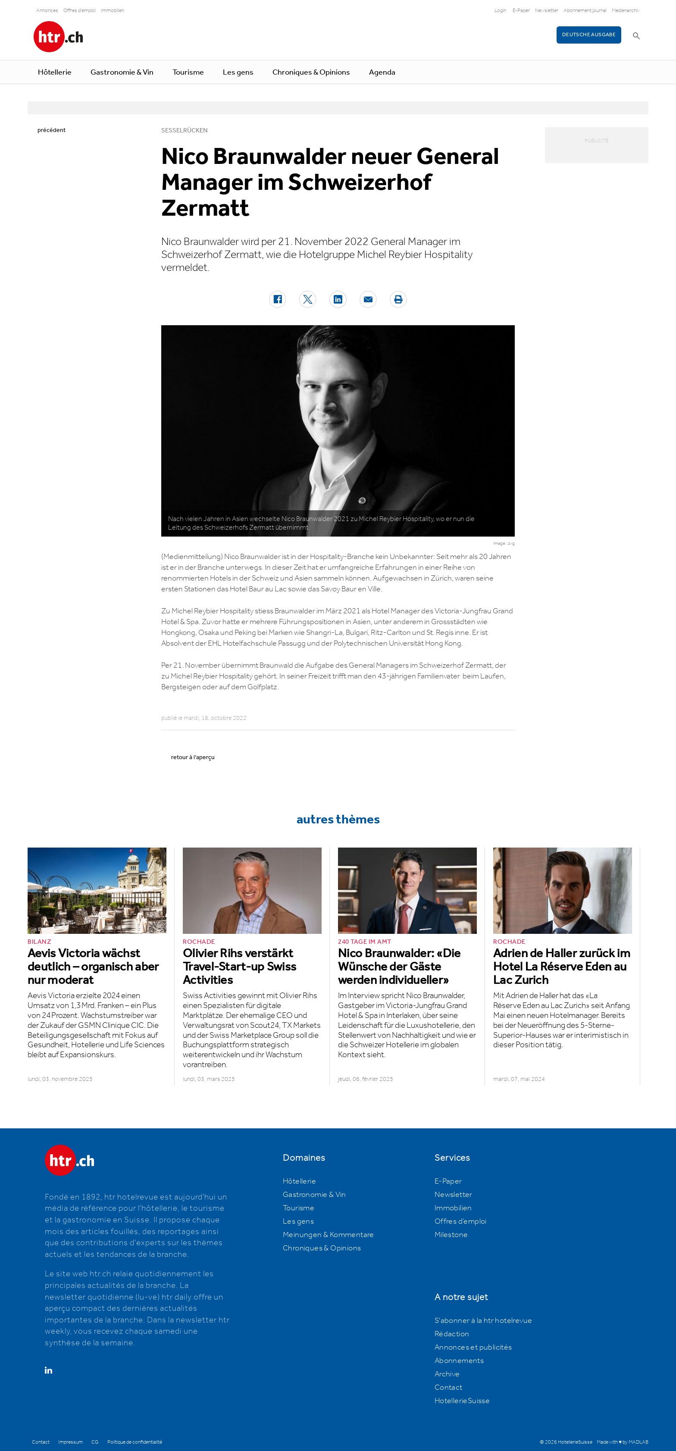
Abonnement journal (585, 10)
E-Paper (521, 10)
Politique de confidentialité (134, 1442)
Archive (447, 1374)
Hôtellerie (55, 72)
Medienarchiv (626, 10)
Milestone (451, 1235)
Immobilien (112, 10)
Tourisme (188, 72)
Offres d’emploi (461, 1221)
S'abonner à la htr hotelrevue (483, 1321)
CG (95, 1442)
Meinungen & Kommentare (328, 1235)
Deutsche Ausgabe (589, 35)
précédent (52, 130)
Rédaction (452, 1334)
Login (500, 10)
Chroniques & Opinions (311, 72)
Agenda (382, 72)
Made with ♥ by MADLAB (622, 1442)
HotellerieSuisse (462, 1401)
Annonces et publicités (473, 1347)
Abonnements (459, 1361)
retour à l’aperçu (193, 757)
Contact (449, 1388)
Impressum (70, 1442)
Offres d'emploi (79, 10)
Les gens (238, 72)
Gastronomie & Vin (122, 72)
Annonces (47, 10)
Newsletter (546, 10)
